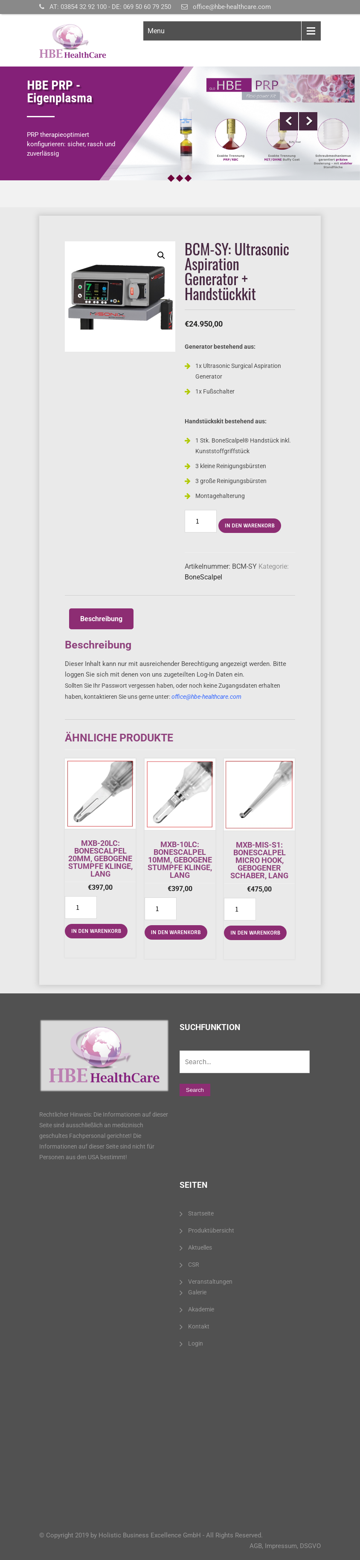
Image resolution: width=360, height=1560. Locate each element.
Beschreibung (101, 619)
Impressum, (281, 1546)
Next (308, 121)
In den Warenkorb (250, 525)
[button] (161, 255)
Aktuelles (200, 1247)
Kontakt (198, 1326)
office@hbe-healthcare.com (232, 7)
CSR (193, 1264)
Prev (289, 121)
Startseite (201, 1213)
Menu (156, 31)
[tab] (101, 618)
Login (195, 1343)
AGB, (256, 1546)
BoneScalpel (203, 577)
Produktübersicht (211, 1230)
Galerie (197, 1292)
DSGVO (310, 1546)
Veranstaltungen (210, 1281)
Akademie (201, 1309)
